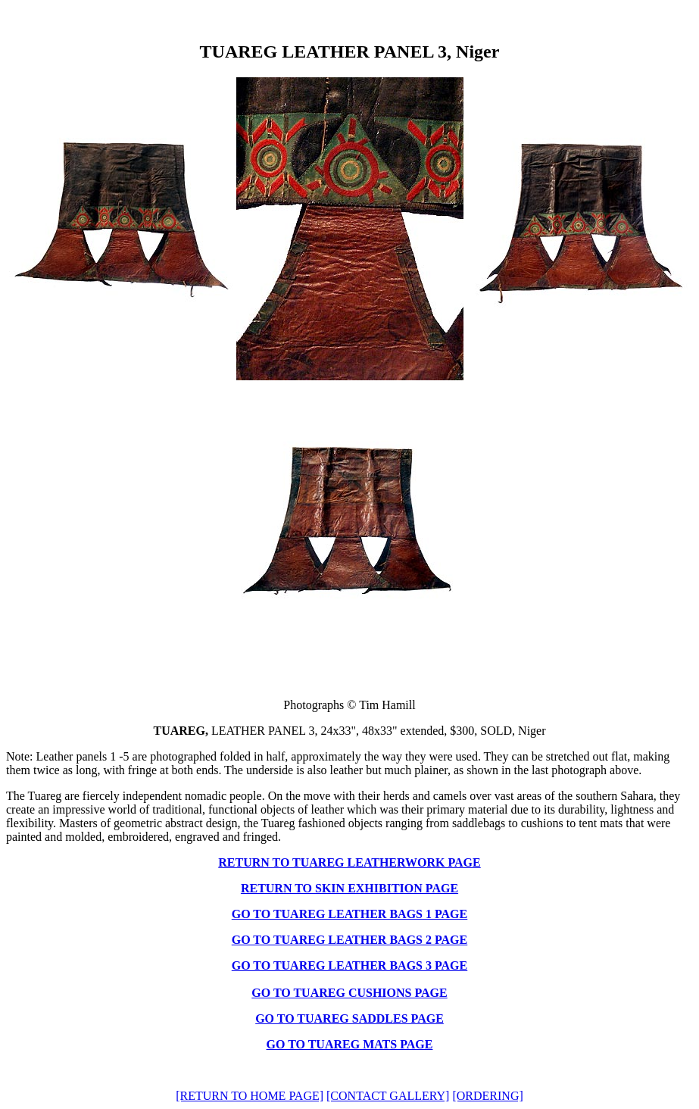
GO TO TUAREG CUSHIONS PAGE (349, 992)
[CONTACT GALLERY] (387, 1095)
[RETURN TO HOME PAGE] (249, 1095)
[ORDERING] (487, 1095)
